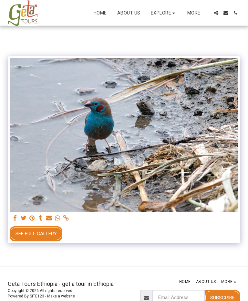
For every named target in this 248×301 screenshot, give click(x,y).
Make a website (61, 296)
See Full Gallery (36, 234)
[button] (164, 13)
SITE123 (37, 296)
